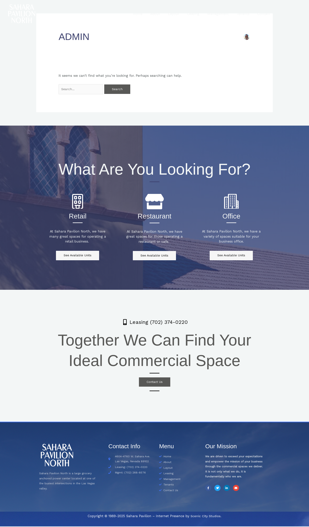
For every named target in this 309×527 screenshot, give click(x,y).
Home (146, 14)
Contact (265, 14)
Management (222, 14)
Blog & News (289, 14)
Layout (180, 14)
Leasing (199, 14)
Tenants (246, 14)
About (163, 14)
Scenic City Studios (205, 517)
